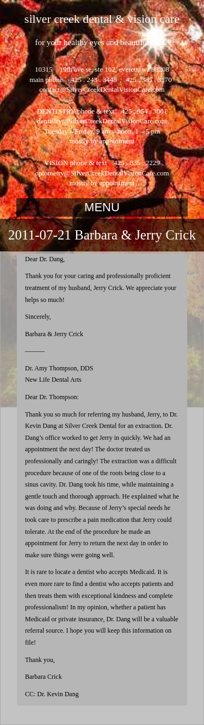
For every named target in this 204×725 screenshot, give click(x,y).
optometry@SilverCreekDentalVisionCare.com (102, 173)
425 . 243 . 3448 (94, 79)
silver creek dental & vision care (102, 19)
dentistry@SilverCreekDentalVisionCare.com (101, 121)
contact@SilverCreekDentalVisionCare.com (101, 89)
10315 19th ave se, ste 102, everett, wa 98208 (102, 69)
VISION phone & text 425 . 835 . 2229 (102, 163)
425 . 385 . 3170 (148, 79)
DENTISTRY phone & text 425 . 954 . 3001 (102, 111)
